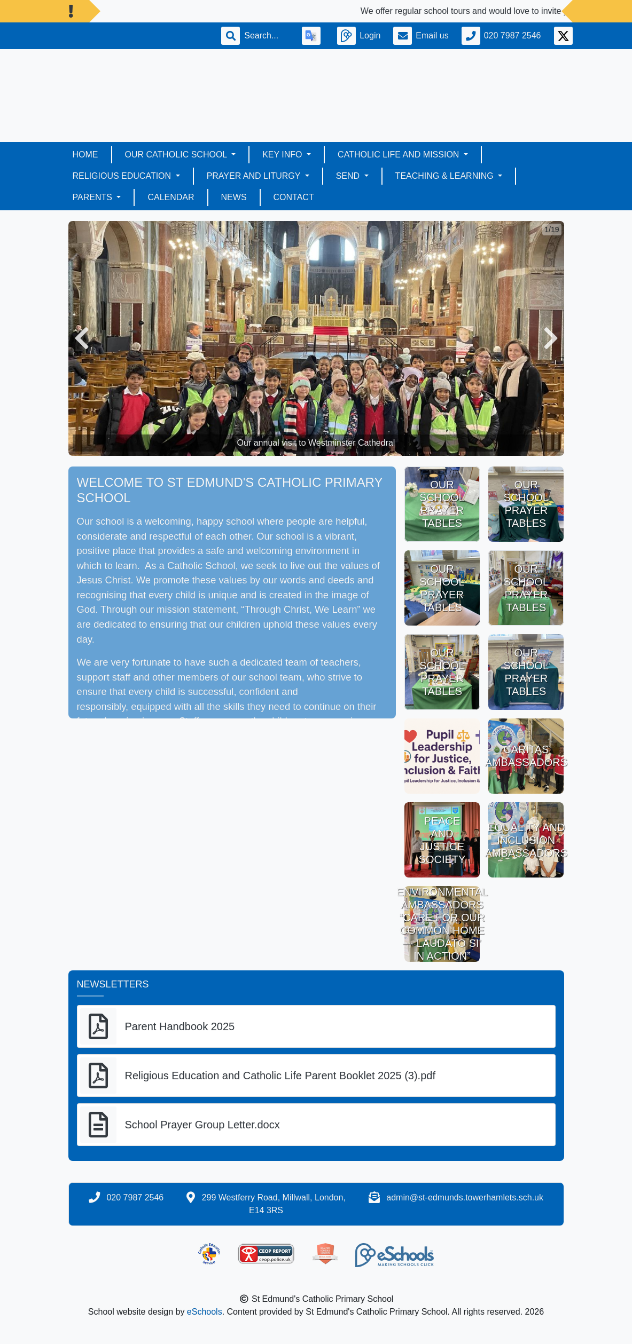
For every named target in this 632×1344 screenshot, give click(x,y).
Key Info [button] (283, 154)
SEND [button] (349, 175)
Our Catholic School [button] (177, 154)
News (234, 197)
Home (85, 154)
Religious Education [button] (123, 175)
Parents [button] (94, 197)
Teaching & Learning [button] (445, 175)
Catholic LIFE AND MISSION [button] (400, 154)
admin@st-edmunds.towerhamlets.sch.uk (464, 1197)
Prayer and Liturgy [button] (255, 175)
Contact (294, 197)
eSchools (204, 1311)
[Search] (266, 36)
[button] (81, 338)
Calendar (170, 197)
